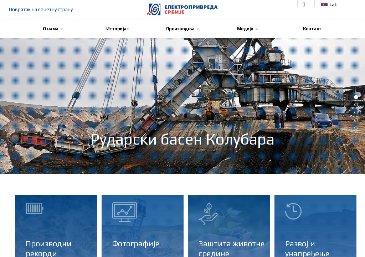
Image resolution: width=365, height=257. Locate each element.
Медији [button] (247, 28)
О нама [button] (53, 28)
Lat (329, 4)
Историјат (117, 28)
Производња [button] (182, 28)
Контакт (312, 28)
